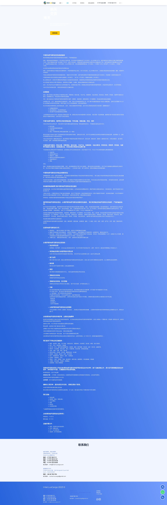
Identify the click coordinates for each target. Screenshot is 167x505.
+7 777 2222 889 (101, 3)
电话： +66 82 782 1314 (50, 474)
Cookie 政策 (99, 494)
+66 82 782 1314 (74, 496)
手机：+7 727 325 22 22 (49, 497)
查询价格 (54, 33)
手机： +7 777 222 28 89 (50, 462)
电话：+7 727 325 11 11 (49, 495)
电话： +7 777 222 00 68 (49, 498)
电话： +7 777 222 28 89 (49, 500)
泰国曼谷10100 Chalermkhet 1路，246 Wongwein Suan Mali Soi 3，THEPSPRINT (56, 470)
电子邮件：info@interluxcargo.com (51, 502)
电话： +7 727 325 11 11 (49, 457)
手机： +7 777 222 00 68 (50, 460)
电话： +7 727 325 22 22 (50, 459)
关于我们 (74, 3)
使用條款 (98, 491)
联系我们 (82, 3)
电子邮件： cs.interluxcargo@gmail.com (54, 476)
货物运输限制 (91, 3)
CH (120, 3)
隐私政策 (98, 492)
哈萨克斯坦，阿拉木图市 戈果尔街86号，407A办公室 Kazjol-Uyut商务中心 (49, 492)
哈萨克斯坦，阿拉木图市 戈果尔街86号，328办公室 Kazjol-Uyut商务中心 (50, 453)
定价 (68, 3)
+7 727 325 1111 (112, 3)
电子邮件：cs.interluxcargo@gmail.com (79, 498)
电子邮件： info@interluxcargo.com (53, 464)
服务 (60, 3)
